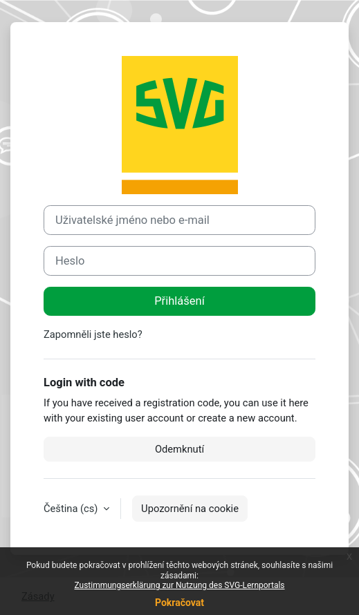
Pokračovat (179, 602)
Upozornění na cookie (190, 508)
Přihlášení (179, 301)
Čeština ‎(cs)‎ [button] (72, 508)
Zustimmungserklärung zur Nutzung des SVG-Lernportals (179, 585)
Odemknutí (179, 449)
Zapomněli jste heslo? (93, 334)
